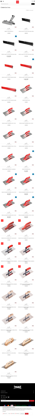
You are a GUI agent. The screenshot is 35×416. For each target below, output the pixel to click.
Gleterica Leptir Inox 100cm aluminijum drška (26, 54)
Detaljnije (4, 411)
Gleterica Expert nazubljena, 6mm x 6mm (9, 123)
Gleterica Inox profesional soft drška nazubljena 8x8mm (26, 261)
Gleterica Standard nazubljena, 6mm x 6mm (26, 192)
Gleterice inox (8, 29)
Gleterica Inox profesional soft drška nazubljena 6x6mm (9, 261)
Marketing (17, 413)
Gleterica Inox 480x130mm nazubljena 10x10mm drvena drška (9, 376)
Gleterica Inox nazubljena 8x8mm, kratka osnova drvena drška (9, 330)
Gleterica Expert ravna (26, 100)
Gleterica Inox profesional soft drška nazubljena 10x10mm (9, 284)
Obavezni (5, 413)
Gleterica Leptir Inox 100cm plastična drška (9, 100)
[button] (3, 1)
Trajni (9, 413)
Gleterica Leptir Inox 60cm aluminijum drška (26, 31)
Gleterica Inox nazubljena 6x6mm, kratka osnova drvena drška (26, 307)
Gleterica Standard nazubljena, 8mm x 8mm (9, 215)
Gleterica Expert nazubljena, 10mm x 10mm (9, 146)
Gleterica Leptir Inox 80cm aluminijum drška (8, 54)
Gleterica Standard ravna (26, 169)
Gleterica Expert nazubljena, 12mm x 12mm (26, 146)
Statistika (13, 413)
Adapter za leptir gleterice (9, 31)
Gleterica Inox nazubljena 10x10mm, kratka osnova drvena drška (26, 330)
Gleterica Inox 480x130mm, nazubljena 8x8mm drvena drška (26, 353)
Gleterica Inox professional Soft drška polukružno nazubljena (26, 284)
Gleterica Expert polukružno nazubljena (9, 169)
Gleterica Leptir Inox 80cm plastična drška (26, 77)
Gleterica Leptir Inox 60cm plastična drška (9, 77)
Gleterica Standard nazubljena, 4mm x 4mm (9, 192)
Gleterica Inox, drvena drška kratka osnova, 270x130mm (9, 307)
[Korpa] (34, 2)
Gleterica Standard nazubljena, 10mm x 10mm (26, 215)
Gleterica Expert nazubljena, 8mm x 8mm (26, 123)
